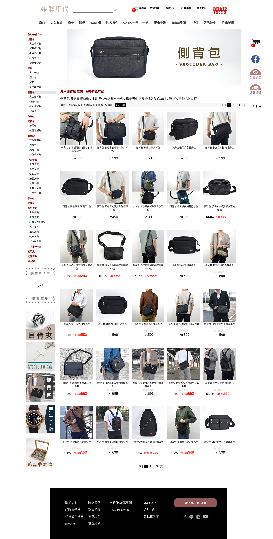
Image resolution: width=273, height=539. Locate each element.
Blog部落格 (150, 502)
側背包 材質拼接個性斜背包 (223, 265)
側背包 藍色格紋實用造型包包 (187, 324)
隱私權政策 (151, 516)
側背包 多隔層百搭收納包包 (116, 324)
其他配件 (209, 22)
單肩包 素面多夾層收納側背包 (151, 441)
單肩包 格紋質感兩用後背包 (223, 383)
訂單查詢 (186, 8)
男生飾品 (56, 22)
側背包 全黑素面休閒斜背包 (152, 324)
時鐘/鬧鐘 (228, 22)
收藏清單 (155, 8)
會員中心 (202, 8)
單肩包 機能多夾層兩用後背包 (116, 441)
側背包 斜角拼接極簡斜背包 (223, 147)
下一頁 (241, 105)
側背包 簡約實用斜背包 (187, 265)
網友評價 (70, 524)
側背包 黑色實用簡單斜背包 (80, 206)
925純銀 (95, 22)
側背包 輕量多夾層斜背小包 (187, 206)
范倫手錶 (160, 22)
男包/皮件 (112, 22)
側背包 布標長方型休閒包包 (187, 441)
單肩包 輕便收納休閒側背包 (80, 441)
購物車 (139, 8)
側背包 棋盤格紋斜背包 (152, 147)
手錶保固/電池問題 (121, 509)
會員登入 (170, 8)
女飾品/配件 (179, 22)
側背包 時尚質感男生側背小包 (223, 324)
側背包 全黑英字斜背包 (187, 147)
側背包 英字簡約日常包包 (80, 324)
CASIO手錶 (130, 22)
